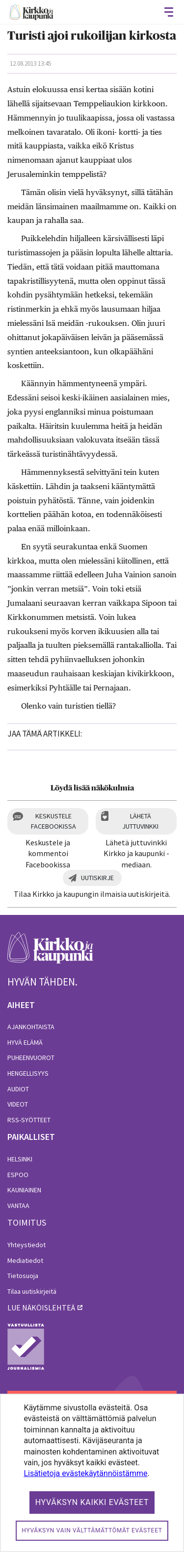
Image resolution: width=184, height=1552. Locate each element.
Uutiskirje (97, 877)
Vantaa (18, 1205)
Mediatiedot (25, 1260)
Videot (17, 1104)
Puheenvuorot (30, 1057)
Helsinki (19, 1159)
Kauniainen (24, 1189)
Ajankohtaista (30, 1026)
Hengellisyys (28, 1073)
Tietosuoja (22, 1275)
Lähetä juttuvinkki (140, 821)
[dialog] (92, 1473)
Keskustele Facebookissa (53, 821)
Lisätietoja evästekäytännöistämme (85, 1473)
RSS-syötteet (29, 1119)
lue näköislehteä (41, 1307)
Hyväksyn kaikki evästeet (92, 1502)
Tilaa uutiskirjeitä (31, 1291)
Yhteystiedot (26, 1244)
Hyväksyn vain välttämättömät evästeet (92, 1530)
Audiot (18, 1088)
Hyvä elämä (25, 1042)
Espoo (17, 1174)
